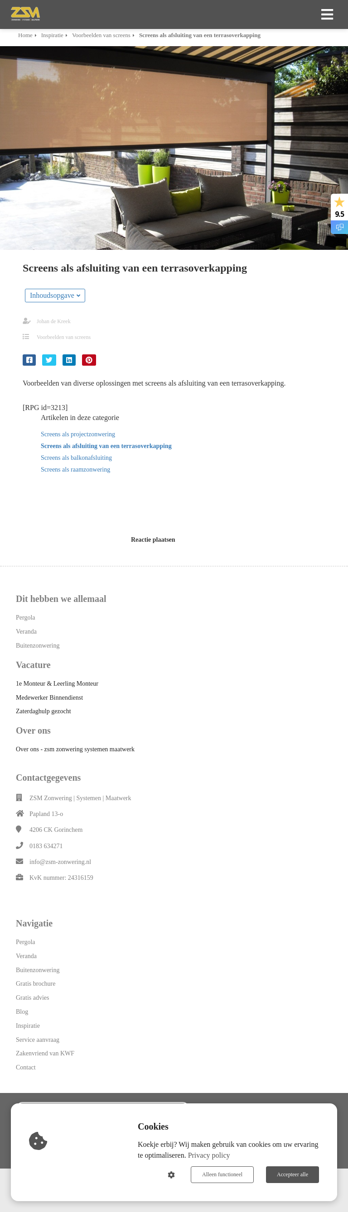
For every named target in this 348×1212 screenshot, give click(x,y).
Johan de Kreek (54, 321)
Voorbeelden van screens (64, 337)
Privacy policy (209, 1155)
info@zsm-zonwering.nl (60, 862)
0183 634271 (46, 846)
